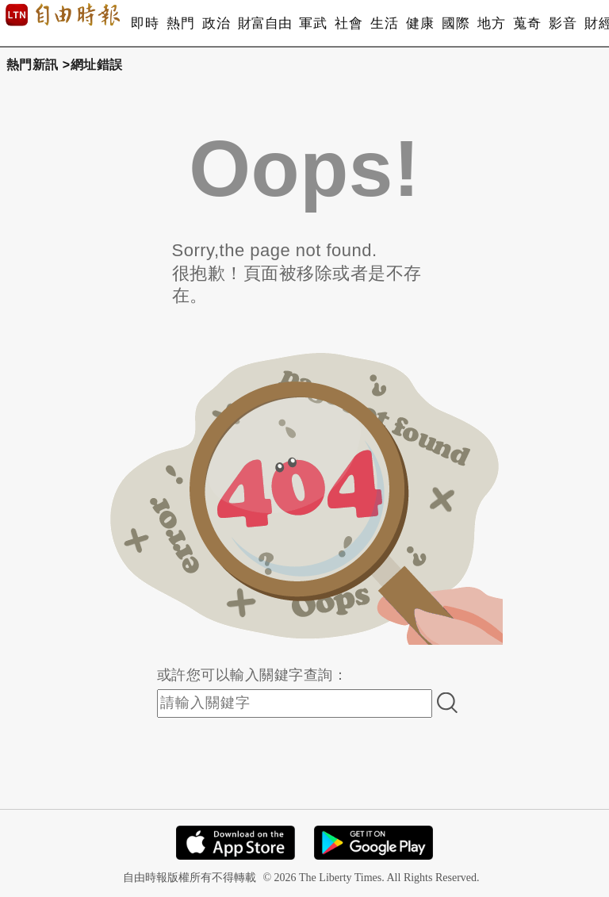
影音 (562, 23)
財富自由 (264, 23)
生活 (384, 23)
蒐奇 (527, 23)
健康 (420, 23)
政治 (216, 23)
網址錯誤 (97, 64)
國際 (455, 23)
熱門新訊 (32, 64)
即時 (145, 23)
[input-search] (294, 703)
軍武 (313, 23)
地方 (491, 23)
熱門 (180, 23)
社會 (348, 23)
